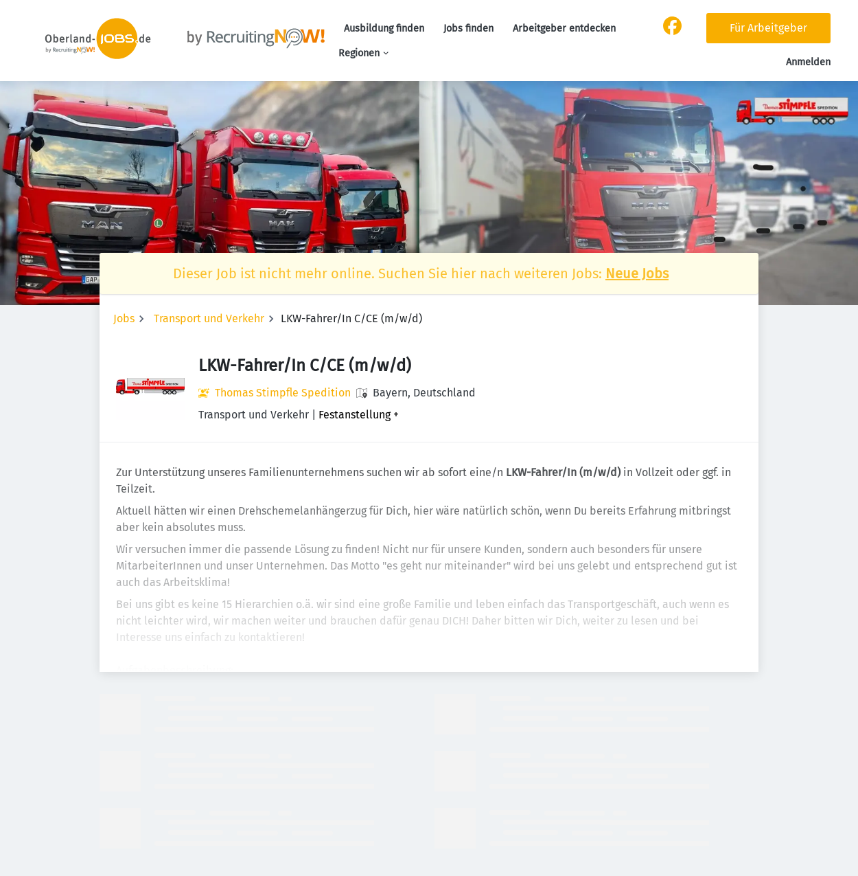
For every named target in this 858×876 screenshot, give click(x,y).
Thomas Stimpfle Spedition (283, 392)
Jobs (124, 318)
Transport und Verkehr (209, 318)
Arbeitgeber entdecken (564, 28)
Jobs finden (468, 28)
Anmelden (808, 62)
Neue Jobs (637, 273)
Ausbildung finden (384, 28)
